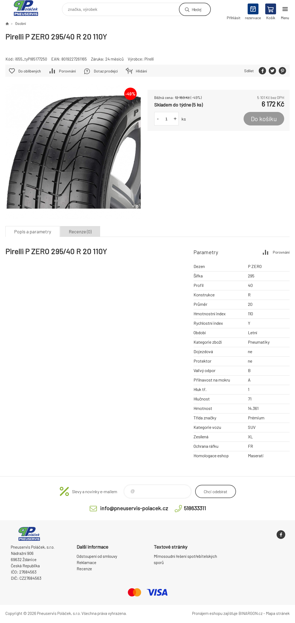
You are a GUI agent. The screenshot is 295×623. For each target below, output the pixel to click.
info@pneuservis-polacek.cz (134, 508)
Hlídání (141, 71)
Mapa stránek (278, 613)
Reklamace (86, 562)
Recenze (84, 568)
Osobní (20, 23)
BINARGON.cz (250, 613)
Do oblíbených (29, 71)
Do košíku (264, 118)
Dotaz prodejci (106, 71)
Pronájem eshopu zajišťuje (215, 613)
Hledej (196, 9)
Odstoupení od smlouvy (97, 556)
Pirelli (149, 59)
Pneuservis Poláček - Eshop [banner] (29, 8)
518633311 (195, 508)
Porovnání (67, 71)
